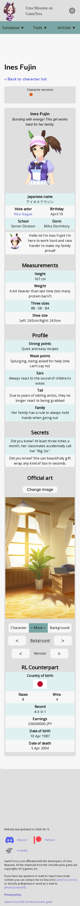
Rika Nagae (23, 214)
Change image (40, 489)
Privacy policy (12, 894)
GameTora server (66, 880)
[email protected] (15, 887)
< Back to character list (25, 79)
